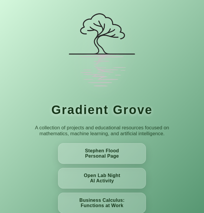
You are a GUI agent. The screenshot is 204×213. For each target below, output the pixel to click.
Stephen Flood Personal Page (102, 153)
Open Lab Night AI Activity (102, 178)
